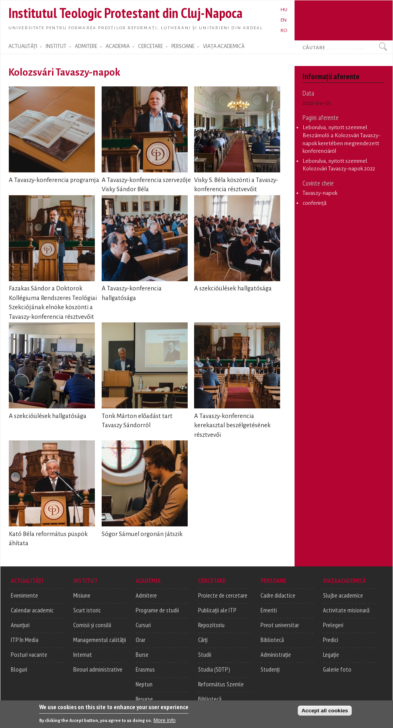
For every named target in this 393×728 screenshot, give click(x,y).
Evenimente (24, 595)
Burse (142, 654)
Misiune (81, 595)
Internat (82, 654)
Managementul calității (99, 640)
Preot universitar (280, 625)
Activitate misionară (346, 610)
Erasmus (145, 669)
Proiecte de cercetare (222, 595)
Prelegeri (333, 625)
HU (284, 9)
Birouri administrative (97, 669)
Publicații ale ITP (217, 610)
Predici (330, 640)
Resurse (144, 699)
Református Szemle (221, 684)
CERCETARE (150, 46)
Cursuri (143, 625)
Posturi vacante (29, 654)
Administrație (276, 654)
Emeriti (269, 610)
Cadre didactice (278, 595)
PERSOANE (182, 46)
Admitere (146, 595)
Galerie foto (337, 669)
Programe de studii (157, 610)
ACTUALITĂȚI (22, 46)
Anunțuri (20, 625)
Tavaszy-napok (320, 193)
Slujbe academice (343, 595)
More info (164, 721)
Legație (331, 654)
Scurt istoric (87, 610)
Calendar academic (32, 610)
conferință (315, 203)
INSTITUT (56, 46)
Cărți (203, 640)
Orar (140, 640)
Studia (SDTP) (214, 669)
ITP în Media (24, 640)
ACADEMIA (118, 46)
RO (284, 30)
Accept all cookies (324, 712)
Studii (204, 654)
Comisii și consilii (92, 625)
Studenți (270, 669)
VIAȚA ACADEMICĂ (224, 46)
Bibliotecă (209, 699)
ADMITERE (86, 46)
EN (284, 20)
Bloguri (19, 669)
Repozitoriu (211, 625)
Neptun (144, 684)
